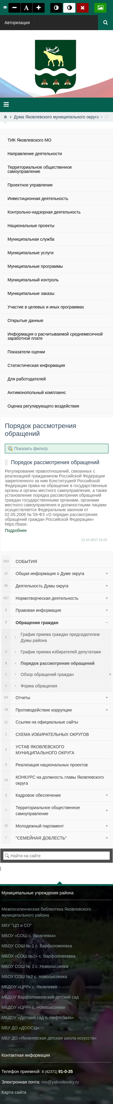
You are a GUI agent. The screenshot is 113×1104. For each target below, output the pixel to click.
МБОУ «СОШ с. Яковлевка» (29, 935)
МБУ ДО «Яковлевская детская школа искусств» (49, 1038)
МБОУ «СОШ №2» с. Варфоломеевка (38, 956)
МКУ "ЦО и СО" (17, 925)
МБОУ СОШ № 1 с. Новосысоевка (35, 966)
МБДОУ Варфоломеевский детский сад (40, 997)
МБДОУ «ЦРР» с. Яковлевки (29, 986)
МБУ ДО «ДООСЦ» (20, 1027)
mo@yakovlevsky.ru (60, 1082)
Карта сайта (14, 1092)
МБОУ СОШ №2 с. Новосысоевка (34, 976)
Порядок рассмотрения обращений (55, 462)
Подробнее (16, 530)
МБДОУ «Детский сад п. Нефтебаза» (38, 1017)
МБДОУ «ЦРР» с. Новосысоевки (33, 1007)
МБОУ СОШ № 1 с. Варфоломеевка (37, 945)
